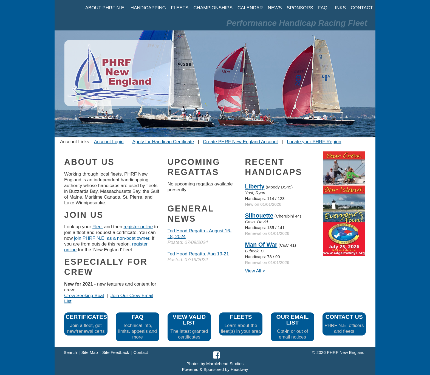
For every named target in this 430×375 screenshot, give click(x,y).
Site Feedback (115, 352)
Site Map (89, 352)
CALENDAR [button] (250, 7)
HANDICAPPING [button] (148, 7)
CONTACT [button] (362, 7)
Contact (141, 352)
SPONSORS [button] (300, 7)
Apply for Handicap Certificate (163, 141)
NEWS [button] (275, 7)
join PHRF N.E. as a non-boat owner (111, 238)
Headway (239, 369)
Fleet (97, 226)
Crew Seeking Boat (84, 295)
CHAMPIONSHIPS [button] (213, 7)
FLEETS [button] (179, 7)
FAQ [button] (322, 7)
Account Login (109, 141)
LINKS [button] (339, 7)
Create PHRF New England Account (240, 141)
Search (70, 352)
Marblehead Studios (225, 363)
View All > (255, 271)
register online (138, 226)
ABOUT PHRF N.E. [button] (105, 7)
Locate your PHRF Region (314, 141)
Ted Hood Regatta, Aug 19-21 (198, 253)
